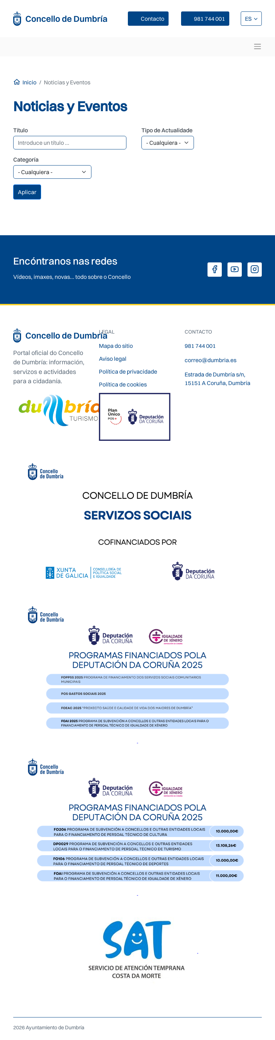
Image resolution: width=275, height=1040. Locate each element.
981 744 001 (209, 18)
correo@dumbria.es (210, 360)
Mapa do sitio (116, 345)
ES (249, 18)
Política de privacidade (128, 371)
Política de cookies (123, 384)
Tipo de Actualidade (166, 130)
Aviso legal (112, 358)
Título (20, 130)
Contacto (152, 18)
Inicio (29, 82)
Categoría (26, 159)
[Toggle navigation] (257, 46)
